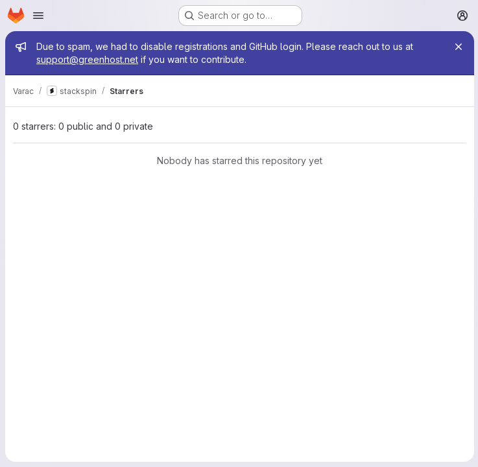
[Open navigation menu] (38, 15)
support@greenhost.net (87, 59)
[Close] (457, 46)
